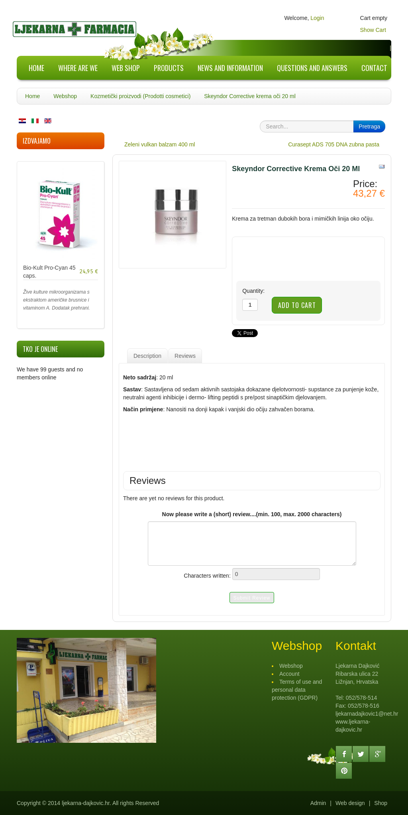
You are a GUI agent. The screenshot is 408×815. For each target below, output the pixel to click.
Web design (350, 803)
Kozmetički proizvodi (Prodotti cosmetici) (140, 96)
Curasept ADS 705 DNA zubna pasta (333, 144)
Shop (380, 803)
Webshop (65, 96)
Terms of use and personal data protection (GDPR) (297, 690)
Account (289, 674)
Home (32, 96)
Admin (318, 803)
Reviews (185, 356)
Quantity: (253, 291)
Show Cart (373, 30)
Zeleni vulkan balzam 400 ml (159, 144)
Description (147, 356)
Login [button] (317, 18)
